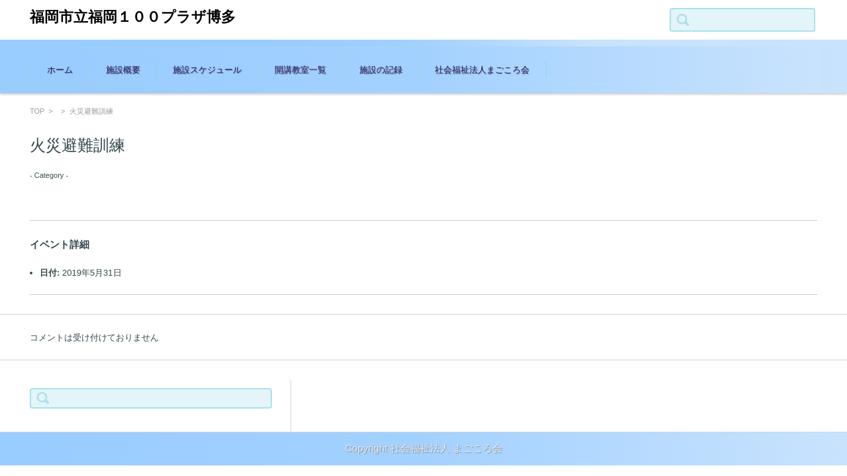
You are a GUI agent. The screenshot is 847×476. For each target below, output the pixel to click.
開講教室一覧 (300, 70)
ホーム (60, 70)
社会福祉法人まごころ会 (482, 70)
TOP (37, 111)
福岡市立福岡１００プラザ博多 (133, 17)
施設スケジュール (207, 70)
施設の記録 (380, 70)
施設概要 (123, 70)
